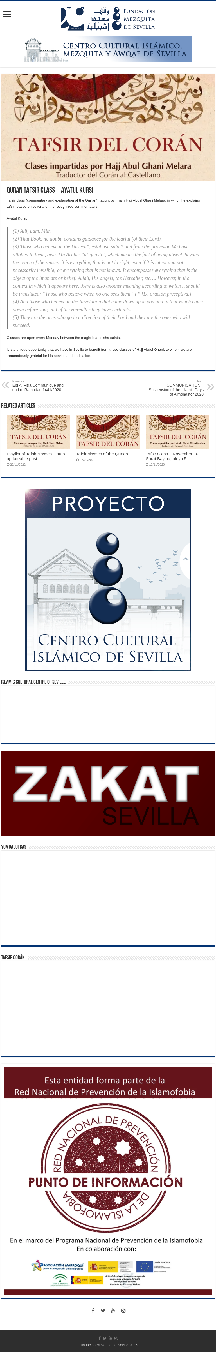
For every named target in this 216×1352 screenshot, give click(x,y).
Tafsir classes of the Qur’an (102, 453)
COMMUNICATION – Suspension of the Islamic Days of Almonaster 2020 (175, 388)
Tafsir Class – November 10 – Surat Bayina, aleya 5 (174, 456)
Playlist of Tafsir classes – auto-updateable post (36, 456)
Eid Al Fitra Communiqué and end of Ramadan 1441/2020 (41, 386)
